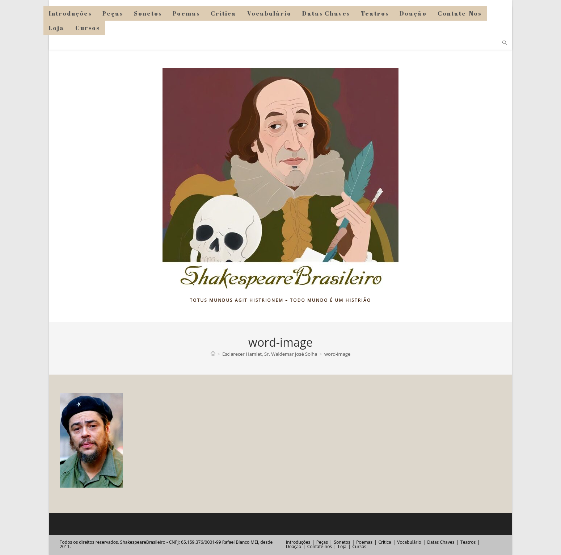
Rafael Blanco (235, 542)
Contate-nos (319, 546)
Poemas (364, 542)
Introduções (298, 542)
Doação (293, 546)
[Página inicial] (213, 354)
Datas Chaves (440, 542)
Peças (322, 542)
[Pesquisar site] (504, 43)
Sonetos (342, 542)
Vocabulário (409, 542)
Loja (342, 546)
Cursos (359, 546)
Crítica (385, 542)
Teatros (468, 542)
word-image (337, 354)
